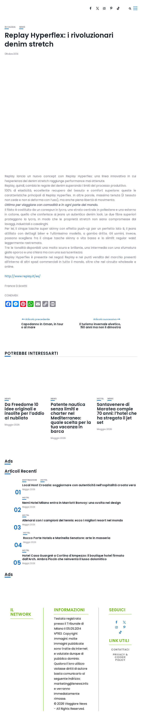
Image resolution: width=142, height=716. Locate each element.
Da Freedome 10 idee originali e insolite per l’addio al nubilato (24, 411)
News (22, 27)
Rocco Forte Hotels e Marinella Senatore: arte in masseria (66, 538)
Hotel (100, 399)
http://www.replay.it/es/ (22, 276)
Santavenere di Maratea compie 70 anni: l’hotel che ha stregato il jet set (117, 413)
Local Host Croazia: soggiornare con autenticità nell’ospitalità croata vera (79, 485)
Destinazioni (29, 480)
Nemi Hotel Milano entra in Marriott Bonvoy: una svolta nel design (71, 503)
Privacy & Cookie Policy (120, 657)
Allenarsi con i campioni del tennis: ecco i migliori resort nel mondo (72, 520)
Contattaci (120, 649)
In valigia (10, 27)
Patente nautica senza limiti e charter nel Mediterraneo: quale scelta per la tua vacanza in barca (71, 418)
